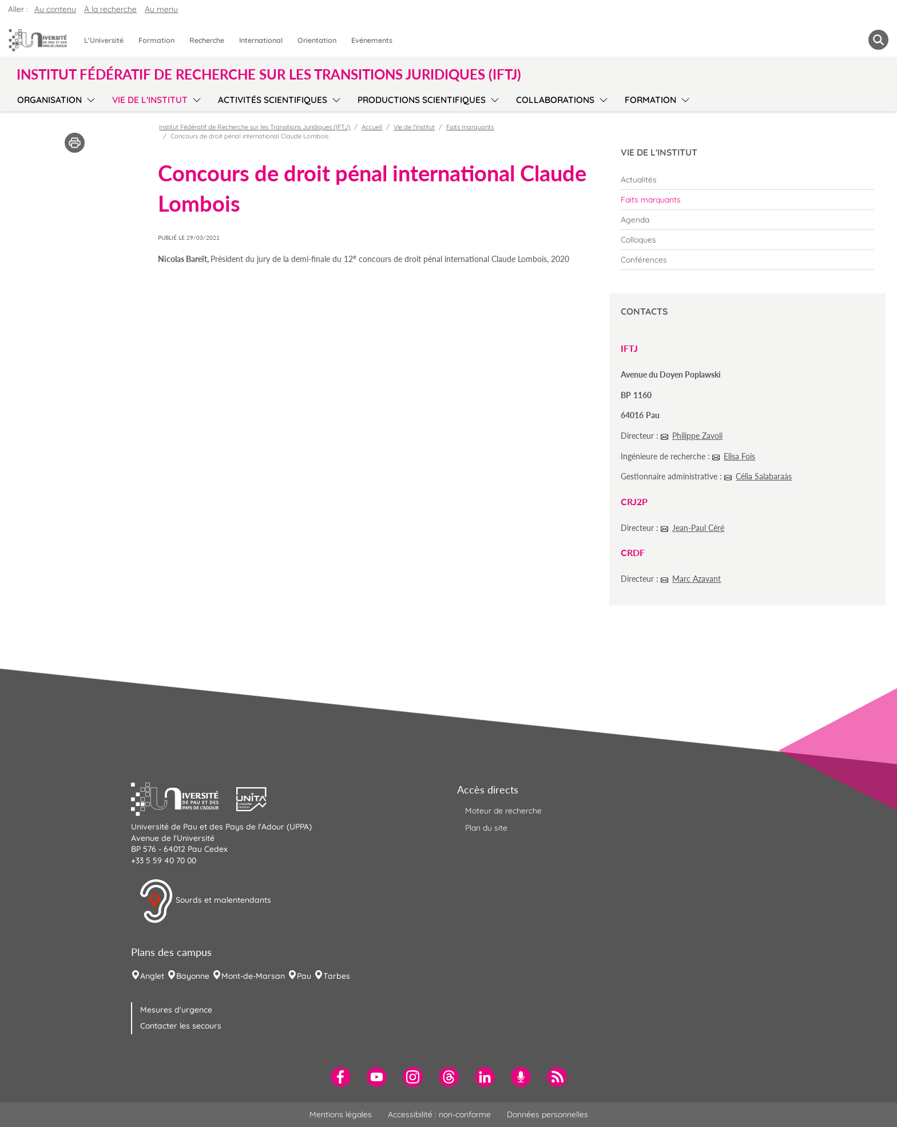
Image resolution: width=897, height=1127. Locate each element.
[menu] (89, 98)
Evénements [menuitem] (371, 40)
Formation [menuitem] (156, 40)
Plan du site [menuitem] (486, 828)
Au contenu (55, 9)
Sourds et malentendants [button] (205, 901)
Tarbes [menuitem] (336, 976)
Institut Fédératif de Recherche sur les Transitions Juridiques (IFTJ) (254, 127)
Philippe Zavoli (697, 436)
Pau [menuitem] (304, 976)
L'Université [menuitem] (104, 40)
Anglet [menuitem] (152, 976)
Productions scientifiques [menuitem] (422, 99)
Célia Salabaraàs (764, 476)
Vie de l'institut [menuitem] (150, 99)
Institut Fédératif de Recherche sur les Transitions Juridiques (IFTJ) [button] (269, 74)
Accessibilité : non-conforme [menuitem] (439, 1114)
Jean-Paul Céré (698, 528)
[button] (183, 798)
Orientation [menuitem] (316, 40)
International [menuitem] (261, 40)
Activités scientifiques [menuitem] (272, 99)
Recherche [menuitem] (206, 40)
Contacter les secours (180, 1026)
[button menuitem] (878, 40)
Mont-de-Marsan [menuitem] (253, 976)
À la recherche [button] (110, 9)
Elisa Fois (739, 456)
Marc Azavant (696, 579)
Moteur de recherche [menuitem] (503, 810)
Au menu (161, 9)
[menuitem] (747, 179)
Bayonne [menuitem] (192, 976)
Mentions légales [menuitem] (340, 1114)
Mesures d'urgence (176, 1010)
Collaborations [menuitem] (555, 99)
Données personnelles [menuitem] (547, 1114)
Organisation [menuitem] (49, 99)
